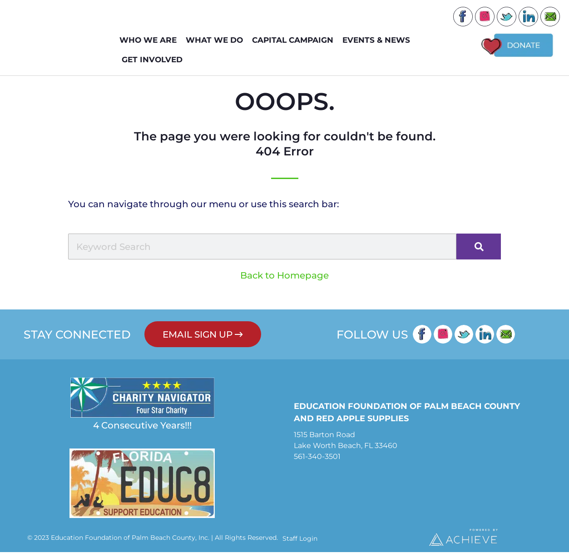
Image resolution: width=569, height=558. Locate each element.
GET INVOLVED (154, 60)
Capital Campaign (295, 40)
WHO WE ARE (150, 40)
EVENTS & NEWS (378, 40)
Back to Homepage (284, 281)
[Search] (478, 252)
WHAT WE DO (216, 40)
